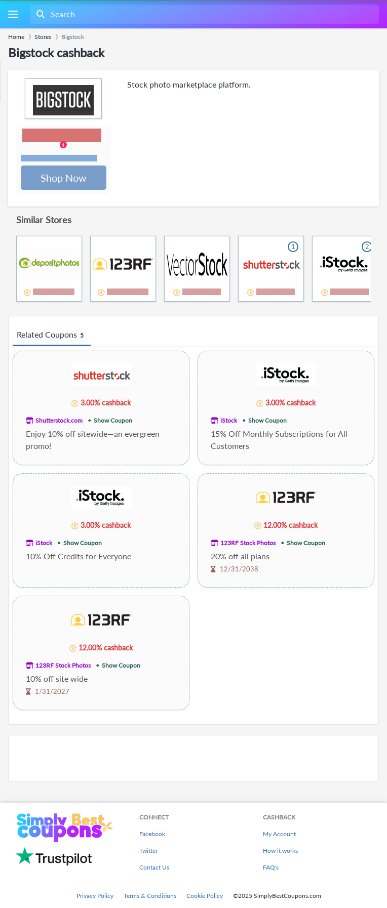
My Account (279, 834)
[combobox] (203, 14)
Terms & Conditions (150, 895)
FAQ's (271, 867)
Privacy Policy (94, 895)
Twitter (148, 850)
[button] (63, 146)
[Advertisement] (193, 759)
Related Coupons (52, 336)
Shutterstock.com (59, 421)
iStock (228, 421)
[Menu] (13, 14)
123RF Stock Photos (248, 544)
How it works (280, 850)
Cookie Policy (204, 895)
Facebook (152, 834)
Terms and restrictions (59, 158)
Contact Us (154, 867)
